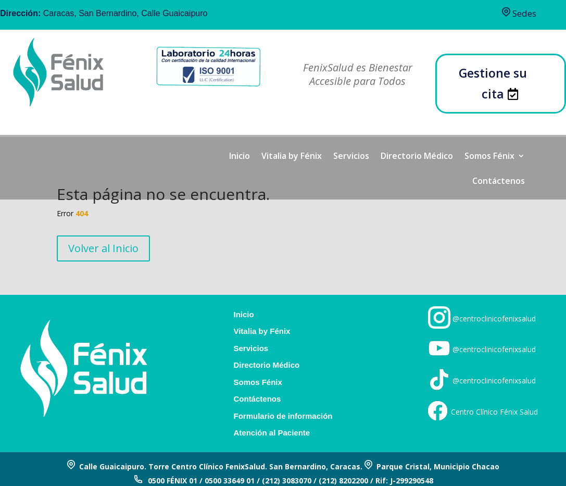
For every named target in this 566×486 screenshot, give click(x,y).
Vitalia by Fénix (291, 156)
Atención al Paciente (271, 433)
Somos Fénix (489, 156)
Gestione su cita (493, 83)
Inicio (239, 156)
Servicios (351, 156)
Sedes (519, 13)
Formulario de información (282, 416)
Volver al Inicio (103, 248)
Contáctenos (498, 181)
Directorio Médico (417, 156)
